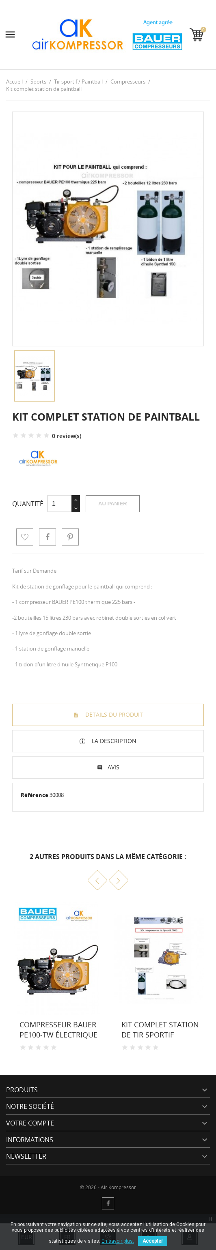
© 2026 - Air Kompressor (108, 1187)
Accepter (153, 1241)
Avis (113, 767)
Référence (34, 795)
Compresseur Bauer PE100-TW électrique (58, 1030)
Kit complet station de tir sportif (160, 1030)
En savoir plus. (118, 1241)
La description (113, 741)
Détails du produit (113, 714)
